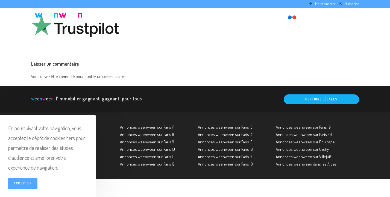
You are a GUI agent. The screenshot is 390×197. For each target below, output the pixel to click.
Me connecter (325, 3)
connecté (67, 76)
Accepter (23, 183)
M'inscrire (351, 3)
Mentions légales (321, 99)
